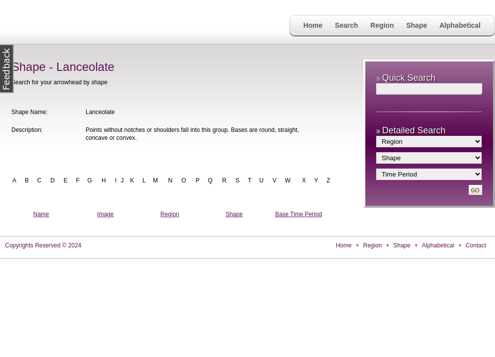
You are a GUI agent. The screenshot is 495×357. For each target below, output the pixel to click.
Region (382, 25)
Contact (476, 245)
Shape (416, 25)
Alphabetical (460, 25)
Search (346, 25)
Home (313, 25)
